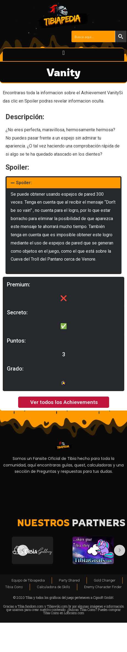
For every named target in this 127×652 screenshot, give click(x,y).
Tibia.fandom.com (30, 606)
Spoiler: (24, 182)
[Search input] (93, 36)
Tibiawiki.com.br (59, 606)
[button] (63, 52)
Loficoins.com (74, 613)
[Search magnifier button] (120, 36)
